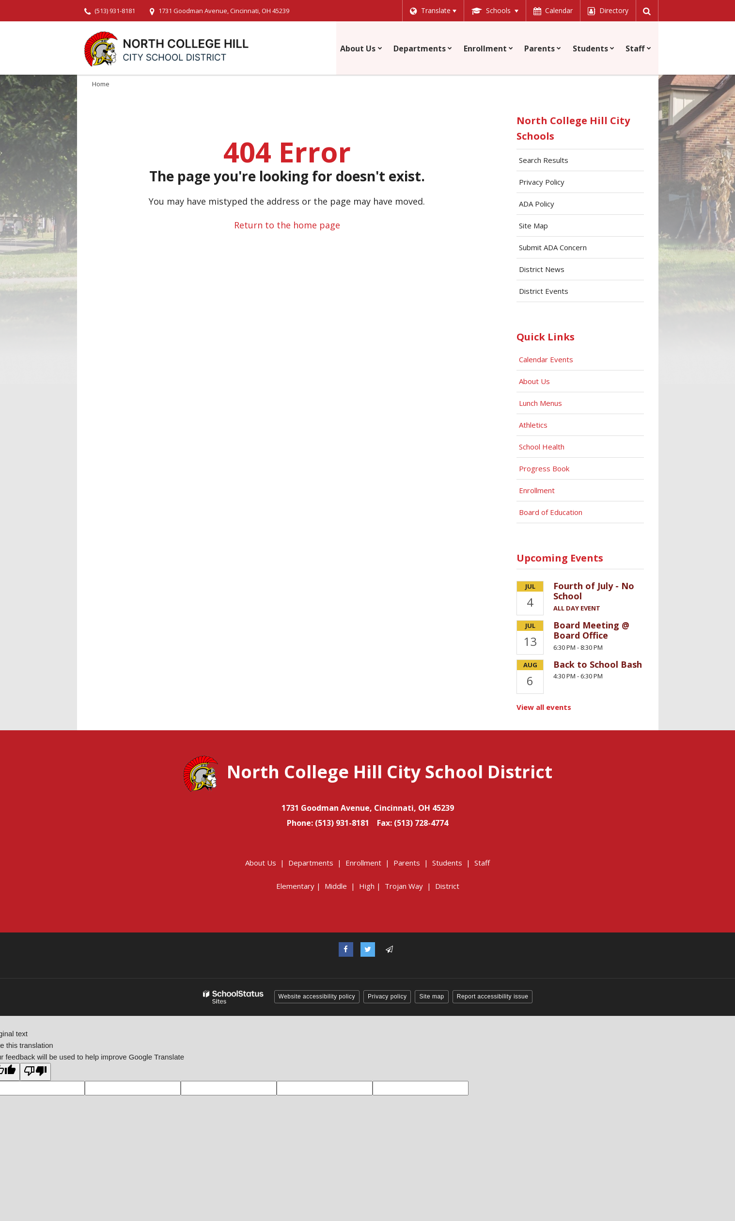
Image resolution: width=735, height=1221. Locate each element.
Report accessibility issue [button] (493, 996)
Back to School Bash (597, 664)
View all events (543, 707)
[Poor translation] (35, 1072)
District (447, 886)
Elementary (295, 886)
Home (100, 84)
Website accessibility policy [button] (317, 996)
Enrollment (537, 490)
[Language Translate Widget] (432, 10)
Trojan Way (404, 886)
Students (447, 863)
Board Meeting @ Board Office (591, 630)
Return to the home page (287, 225)
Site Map (533, 225)
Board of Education (551, 512)
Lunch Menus (540, 403)
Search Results (543, 160)
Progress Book (544, 468)
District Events (543, 291)
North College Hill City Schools (573, 128)
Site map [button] (431, 996)
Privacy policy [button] (387, 996)
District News (541, 269)
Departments (310, 863)
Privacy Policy (541, 182)
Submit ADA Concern (553, 247)
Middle (336, 886)
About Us (534, 381)
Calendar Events (547, 359)
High (367, 886)
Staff (482, 863)
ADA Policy (536, 204)
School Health (541, 446)
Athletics (533, 425)
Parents (406, 863)
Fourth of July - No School (593, 591)
